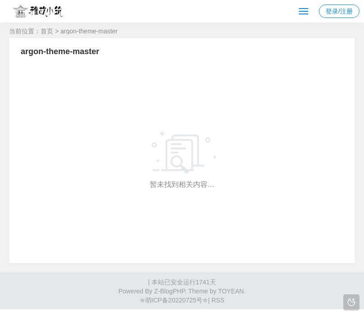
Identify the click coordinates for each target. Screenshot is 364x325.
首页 (47, 31)
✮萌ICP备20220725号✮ (174, 300)
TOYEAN (231, 291)
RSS (217, 300)
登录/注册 (339, 11)
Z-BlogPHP (169, 291)
